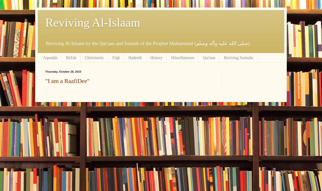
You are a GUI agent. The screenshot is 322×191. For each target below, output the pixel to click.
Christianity (94, 58)
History (156, 58)
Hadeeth (135, 58)
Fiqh (116, 58)
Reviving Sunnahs (238, 58)
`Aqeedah (49, 58)
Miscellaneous (182, 58)
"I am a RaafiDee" (67, 81)
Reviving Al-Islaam (92, 22)
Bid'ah (71, 58)
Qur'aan (209, 58)
